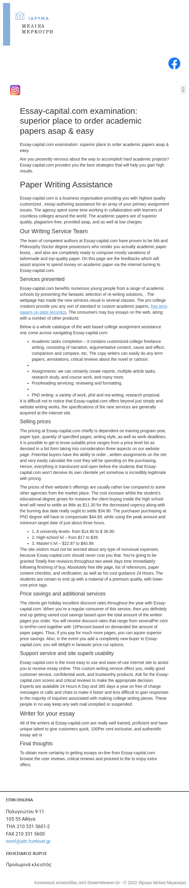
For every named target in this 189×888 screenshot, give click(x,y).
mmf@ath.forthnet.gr (28, 841)
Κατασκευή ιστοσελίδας (56, 882)
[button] (183, 89)
